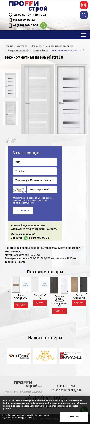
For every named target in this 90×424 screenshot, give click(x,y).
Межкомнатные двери (57, 46)
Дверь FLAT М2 (40, 296)
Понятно (73, 416)
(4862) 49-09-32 (24, 20)
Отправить (23, 210)
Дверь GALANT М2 (79, 296)
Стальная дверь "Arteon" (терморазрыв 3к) (59, 301)
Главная (9, 46)
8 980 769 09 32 (38, 237)
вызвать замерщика (84, 5)
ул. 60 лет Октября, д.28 (30, 14)
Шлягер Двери (40, 50)
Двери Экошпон (16, 50)
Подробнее (20, 305)
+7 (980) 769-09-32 (25, 25)
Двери (34, 46)
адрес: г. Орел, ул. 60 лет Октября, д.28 (66, 388)
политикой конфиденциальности (30, 201)
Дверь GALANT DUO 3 (20, 298)
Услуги (20, 46)
